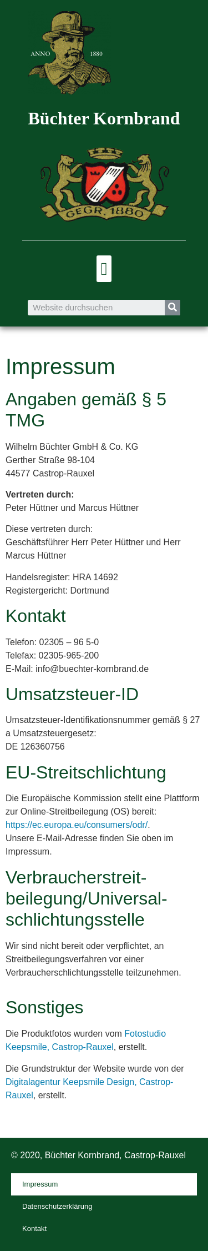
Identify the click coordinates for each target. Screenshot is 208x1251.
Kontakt (34, 1228)
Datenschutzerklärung (57, 1206)
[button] (104, 268)
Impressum (40, 1184)
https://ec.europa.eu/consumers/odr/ (77, 825)
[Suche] (172, 307)
